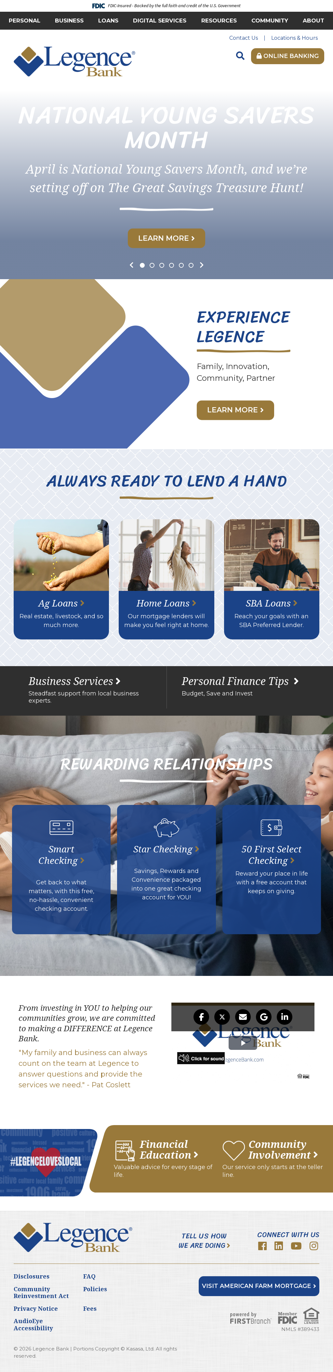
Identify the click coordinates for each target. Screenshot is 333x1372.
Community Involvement (279, 1149)
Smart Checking (58, 854)
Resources (219, 20)
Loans (108, 20)
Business (69, 20)
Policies (95, 1289)
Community (269, 20)
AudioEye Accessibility (33, 1324)
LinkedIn (278, 1246)
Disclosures (31, 1276)
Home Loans (163, 603)
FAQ (89, 1276)
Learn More (163, 238)
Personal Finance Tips (236, 681)
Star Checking (163, 849)
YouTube (296, 1246)
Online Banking (288, 56)
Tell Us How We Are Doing (203, 1241)
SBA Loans (268, 603)
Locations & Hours (294, 38)
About (313, 20)
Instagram (314, 1246)
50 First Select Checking (271, 854)
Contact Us (243, 38)
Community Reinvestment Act (41, 1292)
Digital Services (159, 20)
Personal (24, 20)
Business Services (71, 681)
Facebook (262, 1246)
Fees (90, 1308)
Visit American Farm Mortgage (256, 1286)
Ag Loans (58, 603)
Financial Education (165, 1149)
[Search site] (240, 56)
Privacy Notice (36, 1308)
